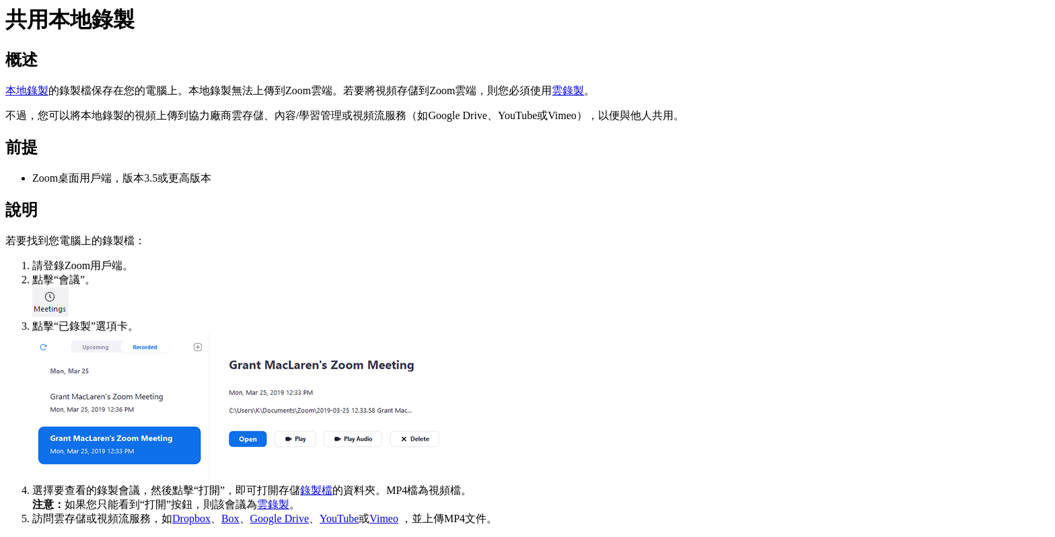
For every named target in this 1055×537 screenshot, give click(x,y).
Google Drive (280, 518)
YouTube (339, 518)
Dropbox (191, 518)
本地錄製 (26, 90)
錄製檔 (316, 490)
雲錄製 (568, 90)
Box (230, 518)
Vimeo (383, 518)
